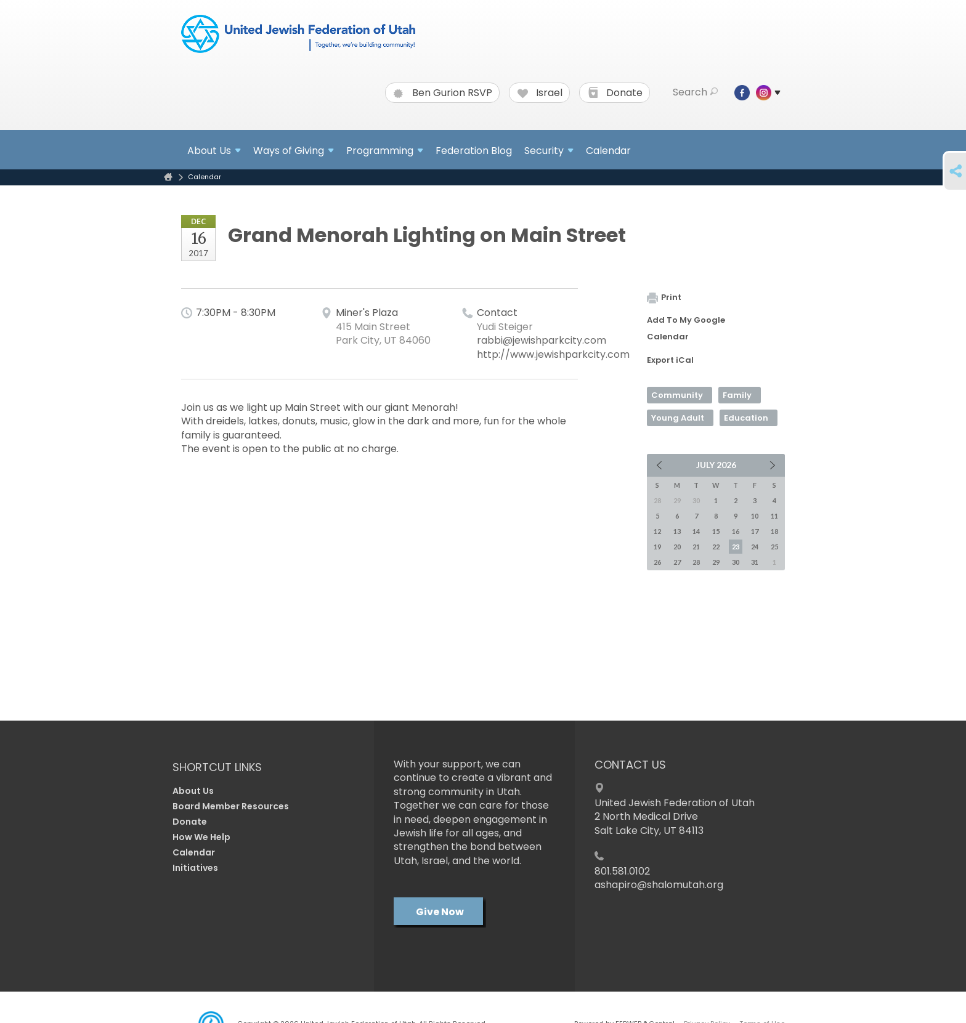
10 (754, 516)
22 (716, 547)
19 (657, 547)
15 (716, 531)
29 (716, 562)
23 (735, 547)
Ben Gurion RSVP (443, 93)
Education (746, 418)
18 (774, 531)
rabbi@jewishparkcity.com (541, 340)
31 (754, 562)
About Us (193, 791)
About (214, 151)
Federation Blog (474, 151)
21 (696, 547)
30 (735, 562)
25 (774, 547)
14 (696, 531)
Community (677, 395)
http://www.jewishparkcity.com (553, 354)
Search (695, 92)
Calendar (608, 151)
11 (774, 516)
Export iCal (670, 360)
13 (677, 531)
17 (754, 531)
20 (677, 547)
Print (664, 297)
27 (677, 562)
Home (168, 177)
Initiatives (195, 868)
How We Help (201, 837)
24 (754, 547)
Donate (615, 93)
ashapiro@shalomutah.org (659, 885)
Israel (540, 93)
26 (657, 562)
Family (737, 395)
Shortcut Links (217, 767)
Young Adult (677, 418)
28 (696, 562)
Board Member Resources (230, 806)
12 (657, 531)
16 (735, 531)
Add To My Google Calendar (686, 328)
